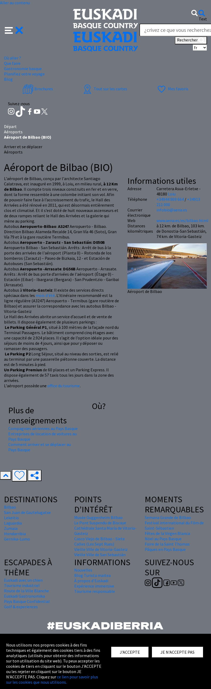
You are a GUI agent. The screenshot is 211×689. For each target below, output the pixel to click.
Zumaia (11, 528)
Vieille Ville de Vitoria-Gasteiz (101, 549)
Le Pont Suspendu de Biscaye (100, 522)
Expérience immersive (94, 586)
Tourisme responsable (94, 591)
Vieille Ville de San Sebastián (100, 554)
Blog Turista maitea (92, 575)
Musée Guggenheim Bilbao (98, 517)
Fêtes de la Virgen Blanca (167, 533)
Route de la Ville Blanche (26, 590)
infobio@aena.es (171, 209)
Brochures (38, 88)
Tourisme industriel (22, 585)
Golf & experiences (21, 606)
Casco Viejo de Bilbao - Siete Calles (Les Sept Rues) (99, 541)
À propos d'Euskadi (91, 580)
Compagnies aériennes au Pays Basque (43, 428)
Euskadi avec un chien (23, 580)
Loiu (172, 194)
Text (203, 19)
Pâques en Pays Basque (165, 549)
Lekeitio (11, 517)
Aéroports (13, 131)
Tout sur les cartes (104, 88)
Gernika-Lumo (17, 539)
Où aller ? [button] (12, 58)
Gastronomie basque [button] (23, 68)
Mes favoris (172, 88)
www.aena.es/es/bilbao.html (182, 220)
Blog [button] (8, 79)
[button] (14, 29)
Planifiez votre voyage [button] (24, 73)
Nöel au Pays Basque (163, 538)
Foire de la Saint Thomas (167, 544)
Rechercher (191, 40)
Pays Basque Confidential (27, 601)
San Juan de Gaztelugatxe (27, 512)
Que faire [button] (12, 63)
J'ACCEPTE (130, 652)
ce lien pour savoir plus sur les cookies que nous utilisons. (52, 679)
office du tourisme (63, 385)
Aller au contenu (15, 2)
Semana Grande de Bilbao (168, 517)
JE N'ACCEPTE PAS (177, 652)
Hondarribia (15, 533)
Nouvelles (83, 570)
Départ (10, 126)
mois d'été (45, 295)
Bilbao (10, 507)
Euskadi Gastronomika (24, 596)
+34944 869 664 (170, 199)
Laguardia (13, 523)
